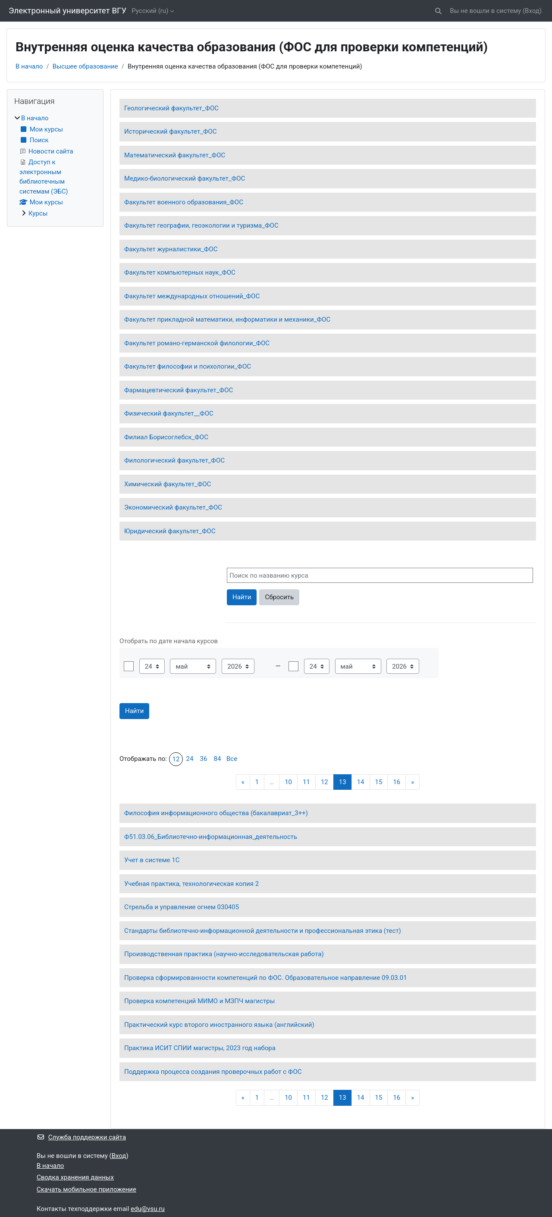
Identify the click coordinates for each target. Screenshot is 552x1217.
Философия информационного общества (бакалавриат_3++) (216, 813)
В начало (29, 66)
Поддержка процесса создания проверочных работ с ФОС (213, 1072)
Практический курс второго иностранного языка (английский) (219, 1025)
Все (231, 759)
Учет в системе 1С (151, 860)
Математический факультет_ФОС (174, 155)
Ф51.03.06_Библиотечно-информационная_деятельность (210, 837)
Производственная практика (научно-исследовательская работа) (224, 954)
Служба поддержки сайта (81, 1137)
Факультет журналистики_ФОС (170, 249)
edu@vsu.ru (148, 1209)
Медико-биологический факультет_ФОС (184, 178)
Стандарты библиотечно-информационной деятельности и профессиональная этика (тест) (262, 931)
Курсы (37, 213)
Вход (532, 11)
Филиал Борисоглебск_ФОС (166, 437)
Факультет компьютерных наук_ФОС (179, 272)
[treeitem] (55, 165)
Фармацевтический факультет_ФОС (178, 390)
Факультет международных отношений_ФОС (192, 296)
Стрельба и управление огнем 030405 (181, 907)
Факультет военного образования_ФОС (183, 202)
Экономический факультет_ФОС (173, 507)
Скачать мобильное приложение (86, 1189)
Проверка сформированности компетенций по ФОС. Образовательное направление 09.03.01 (265, 978)
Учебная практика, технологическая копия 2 (191, 884)
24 (190, 759)
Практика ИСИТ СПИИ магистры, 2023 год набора (200, 1048)
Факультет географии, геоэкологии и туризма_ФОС (201, 225)
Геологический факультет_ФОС (171, 108)
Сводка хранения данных (75, 1177)
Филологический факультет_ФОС (174, 460)
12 (176, 759)
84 (217, 759)
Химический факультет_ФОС (167, 484)
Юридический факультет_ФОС (170, 531)
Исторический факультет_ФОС (170, 131)
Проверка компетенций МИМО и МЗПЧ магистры (199, 1001)
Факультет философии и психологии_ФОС (187, 366)
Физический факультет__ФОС (168, 413)
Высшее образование (85, 66)
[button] (439, 11)
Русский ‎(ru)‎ (150, 11)
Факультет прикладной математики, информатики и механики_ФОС (227, 319)
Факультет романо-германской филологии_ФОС (197, 343)
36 (203, 759)
